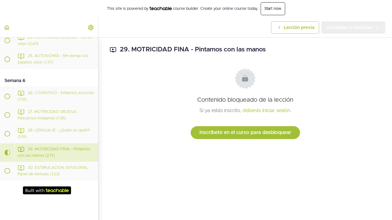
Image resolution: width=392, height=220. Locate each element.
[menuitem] (91, 27)
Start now (272, 9)
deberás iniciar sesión (266, 110)
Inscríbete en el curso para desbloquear (245, 132)
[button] (7, 27)
